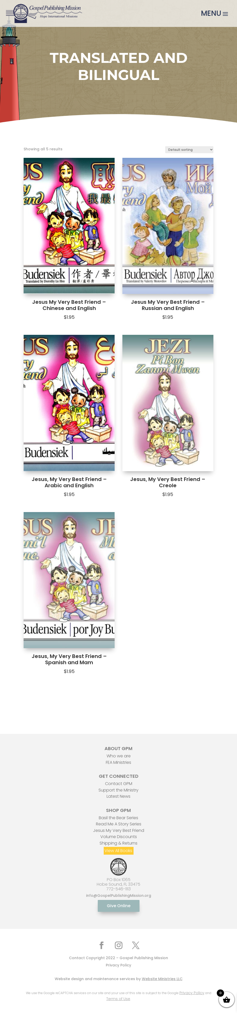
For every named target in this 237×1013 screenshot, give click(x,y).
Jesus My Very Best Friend (118, 830)
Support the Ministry (118, 790)
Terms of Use (118, 998)
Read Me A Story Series (118, 824)
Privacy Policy (118, 965)
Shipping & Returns (118, 843)
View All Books (118, 851)
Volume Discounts (118, 837)
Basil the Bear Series (118, 818)
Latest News (118, 796)
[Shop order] (189, 149)
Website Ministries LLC (162, 978)
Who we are (119, 756)
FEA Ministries (118, 762)
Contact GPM (118, 784)
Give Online (118, 906)
